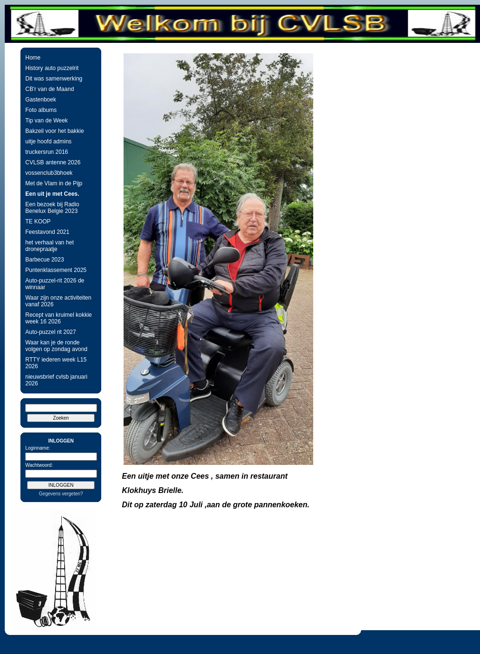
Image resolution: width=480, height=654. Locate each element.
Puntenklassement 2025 (55, 270)
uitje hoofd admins (48, 141)
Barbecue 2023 (44, 259)
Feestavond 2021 (47, 232)
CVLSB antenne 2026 (52, 162)
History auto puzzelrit (51, 68)
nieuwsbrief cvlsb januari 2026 (56, 380)
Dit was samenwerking (53, 78)
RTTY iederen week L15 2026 (55, 363)
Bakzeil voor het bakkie (54, 131)
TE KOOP (37, 221)
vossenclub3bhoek (48, 173)
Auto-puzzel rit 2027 (50, 332)
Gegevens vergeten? (61, 493)
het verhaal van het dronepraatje (49, 245)
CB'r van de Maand (49, 89)
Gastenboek (40, 99)
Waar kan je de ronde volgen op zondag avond (56, 345)
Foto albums (41, 110)
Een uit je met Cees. (52, 194)
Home (32, 57)
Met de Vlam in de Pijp (53, 183)
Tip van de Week (46, 120)
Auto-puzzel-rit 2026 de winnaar (54, 284)
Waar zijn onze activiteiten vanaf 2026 (58, 301)
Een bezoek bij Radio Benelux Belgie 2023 (52, 207)
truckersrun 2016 (46, 152)
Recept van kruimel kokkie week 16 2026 (58, 318)
